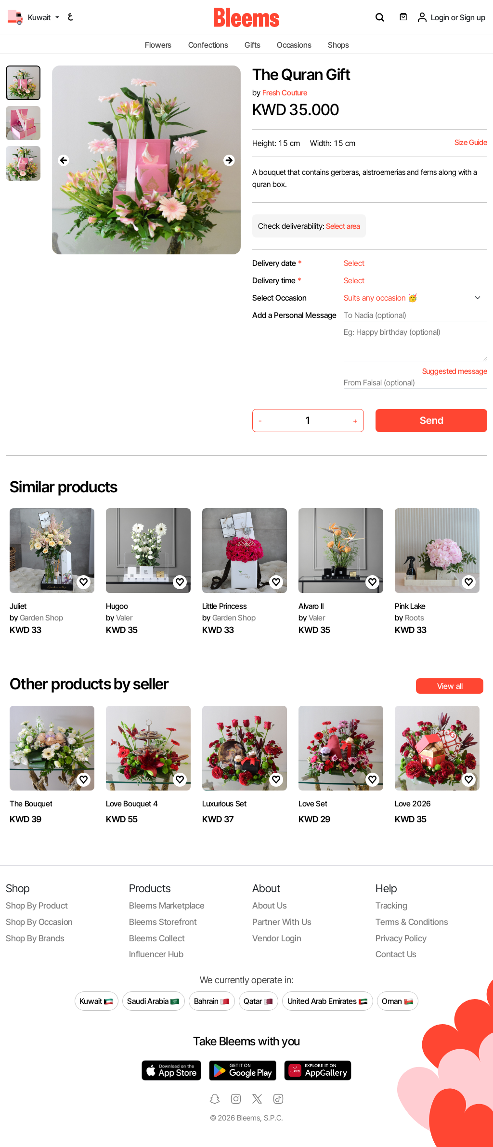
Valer (119, 617)
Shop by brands (35, 938)
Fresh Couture (284, 92)
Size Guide (470, 142)
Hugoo (117, 606)
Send (431, 420)
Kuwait (96, 1001)
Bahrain (212, 1001)
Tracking (391, 905)
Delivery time (276, 280)
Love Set (312, 803)
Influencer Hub (156, 954)
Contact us (396, 954)
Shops (338, 45)
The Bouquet (31, 803)
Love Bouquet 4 (132, 803)
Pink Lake (410, 606)
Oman (397, 1001)
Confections (208, 45)
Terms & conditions (412, 922)
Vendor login (276, 938)
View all (450, 686)
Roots (409, 617)
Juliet (18, 606)
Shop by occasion (39, 922)
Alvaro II (311, 606)
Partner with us (281, 922)
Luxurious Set (224, 803)
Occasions (294, 45)
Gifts (252, 45)
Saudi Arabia (153, 1001)
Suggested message (454, 371)
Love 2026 (413, 803)
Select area (342, 226)
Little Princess (224, 606)
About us (269, 905)
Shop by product (36, 905)
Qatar (258, 1001)
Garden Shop (36, 617)
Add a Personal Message (294, 315)
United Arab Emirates (327, 1001)
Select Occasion (279, 298)
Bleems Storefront (163, 922)
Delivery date (277, 263)
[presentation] (63, 160)
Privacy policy (401, 938)
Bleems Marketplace (167, 905)
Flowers (158, 45)
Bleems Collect (157, 938)
